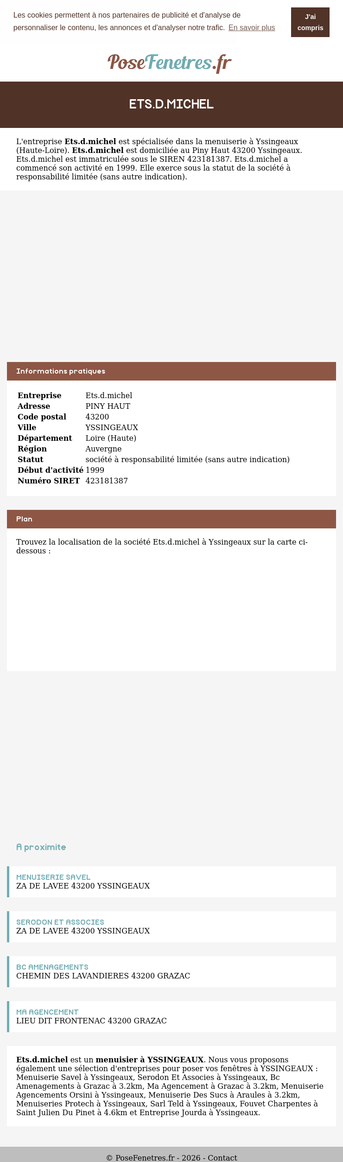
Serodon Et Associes (176, 1077)
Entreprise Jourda (173, 1112)
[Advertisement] (171, 283)
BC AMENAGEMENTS (52, 967)
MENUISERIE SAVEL (53, 877)
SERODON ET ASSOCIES (60, 922)
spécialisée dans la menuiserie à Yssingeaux (215, 141)
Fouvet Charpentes (275, 1103)
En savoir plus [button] (252, 28)
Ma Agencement (177, 1085)
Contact (222, 1157)
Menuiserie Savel (49, 1077)
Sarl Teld (167, 1103)
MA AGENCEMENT (47, 1012)
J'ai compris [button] (311, 22)
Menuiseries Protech (55, 1103)
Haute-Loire (41, 150)
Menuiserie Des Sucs (188, 1094)
